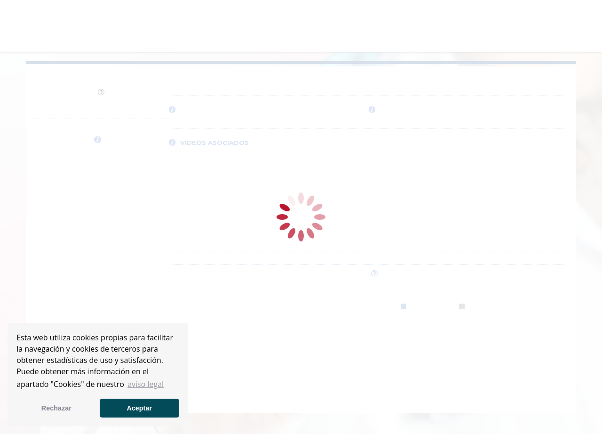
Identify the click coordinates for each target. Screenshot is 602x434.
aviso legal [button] (145, 384)
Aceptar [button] (139, 408)
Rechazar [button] (56, 408)
